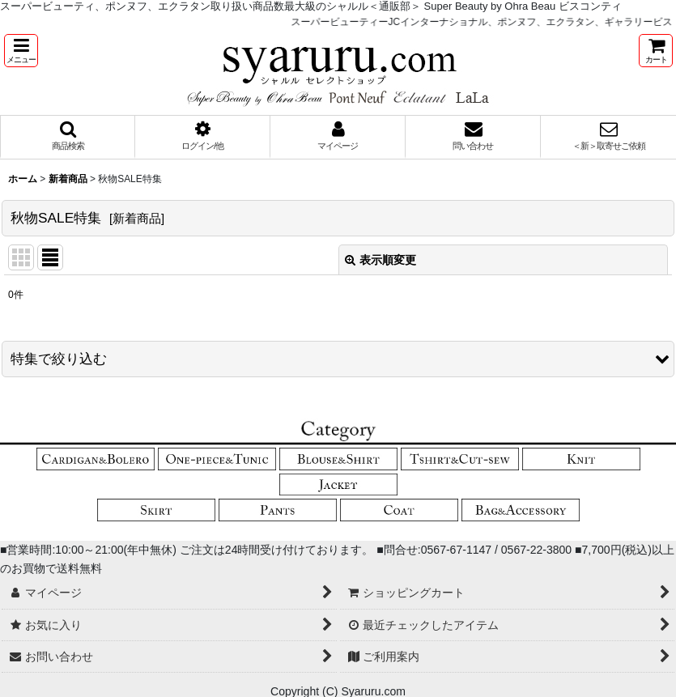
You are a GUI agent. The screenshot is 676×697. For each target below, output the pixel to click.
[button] (21, 50)
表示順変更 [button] (380, 259)
